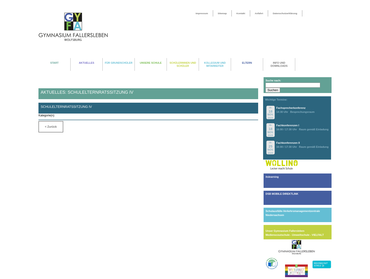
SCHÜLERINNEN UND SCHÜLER (183, 64)
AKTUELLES (86, 62)
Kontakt (240, 13)
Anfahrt (259, 13)
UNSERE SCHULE (151, 62)
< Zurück (51, 126)
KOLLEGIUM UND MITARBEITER (215, 64)
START (54, 62)
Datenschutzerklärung (285, 13)
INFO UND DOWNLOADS (279, 64)
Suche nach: (273, 80)
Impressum (202, 13)
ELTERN (247, 62)
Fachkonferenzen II (288, 142)
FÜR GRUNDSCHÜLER (118, 62)
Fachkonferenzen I (287, 125)
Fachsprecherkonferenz (291, 107)
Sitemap (222, 13)
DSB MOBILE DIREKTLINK (281, 193)
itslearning (272, 176)
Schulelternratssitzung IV (66, 107)
